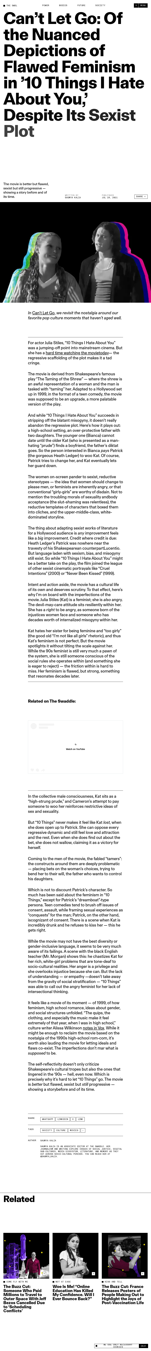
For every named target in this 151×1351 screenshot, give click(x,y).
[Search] (136, 5)
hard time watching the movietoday (77, 352)
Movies (74, 1130)
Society (100, 5)
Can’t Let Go (43, 312)
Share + (141, 196)
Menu (143, 5)
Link (80, 1119)
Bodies (63, 5)
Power (45, 5)
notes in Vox (93, 1028)
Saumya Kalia (73, 197)
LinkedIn (62, 1119)
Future (81, 5)
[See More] (83, 1130)
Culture (61, 1130)
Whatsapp (47, 1119)
